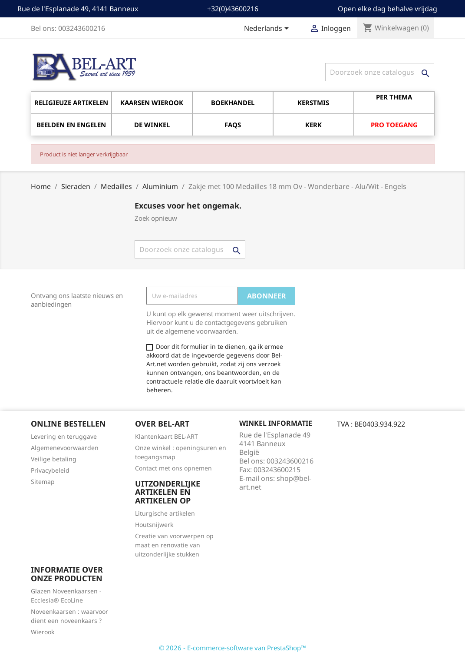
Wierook (42, 632)
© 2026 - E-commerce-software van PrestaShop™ (232, 647)
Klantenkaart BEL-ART (166, 436)
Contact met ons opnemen (173, 468)
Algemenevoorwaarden (65, 448)
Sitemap (43, 481)
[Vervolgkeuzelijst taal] (268, 29)
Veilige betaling (53, 459)
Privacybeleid (50, 470)
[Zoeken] (379, 72)
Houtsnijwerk (154, 524)
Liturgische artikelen (165, 513)
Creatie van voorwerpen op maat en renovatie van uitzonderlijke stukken (174, 545)
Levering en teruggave (64, 436)
